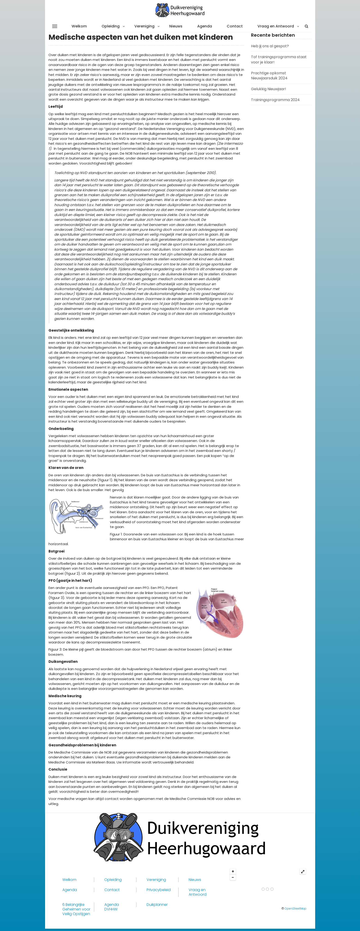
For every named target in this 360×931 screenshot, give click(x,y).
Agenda (204, 26)
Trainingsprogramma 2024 (275, 99)
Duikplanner (157, 904)
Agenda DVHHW (111, 907)
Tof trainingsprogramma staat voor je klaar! (279, 59)
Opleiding (111, 26)
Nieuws (175, 26)
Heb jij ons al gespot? (270, 46)
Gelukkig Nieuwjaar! (268, 89)
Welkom (79, 26)
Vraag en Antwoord (275, 26)
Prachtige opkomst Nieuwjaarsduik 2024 (269, 75)
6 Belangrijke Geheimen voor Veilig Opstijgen (76, 909)
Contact (235, 26)
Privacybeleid (159, 890)
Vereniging (144, 26)
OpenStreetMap (295, 908)
